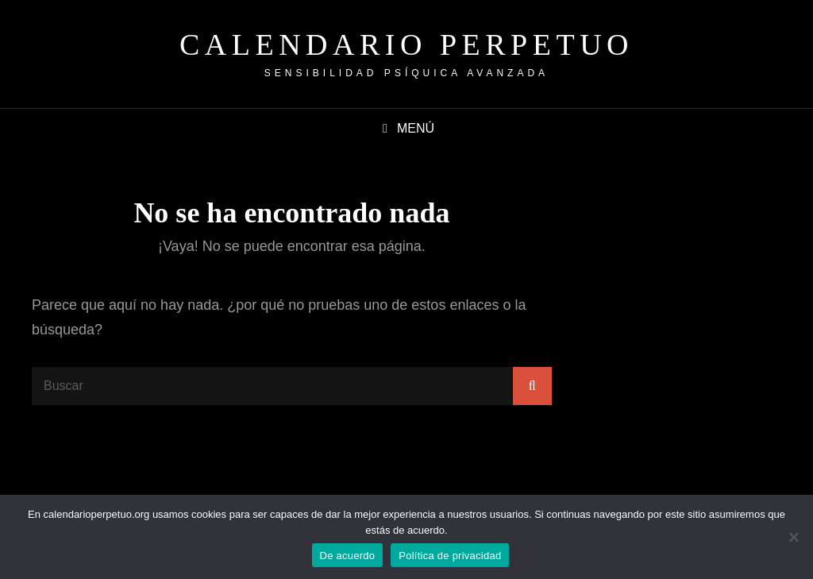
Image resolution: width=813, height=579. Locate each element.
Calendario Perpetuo (406, 44)
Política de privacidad (450, 556)
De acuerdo (348, 556)
